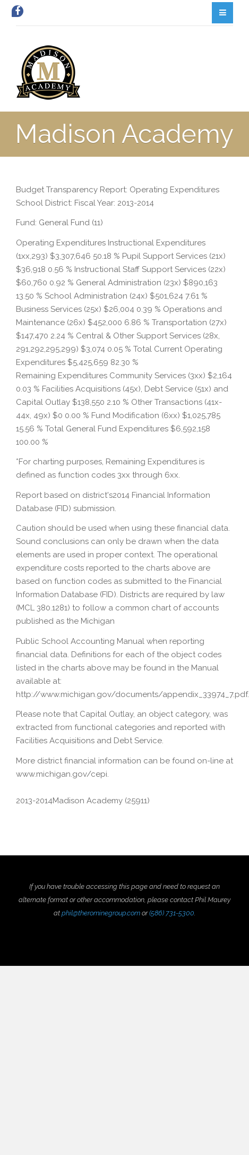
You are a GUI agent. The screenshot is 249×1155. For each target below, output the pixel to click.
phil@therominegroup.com (101, 913)
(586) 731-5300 (171, 913)
